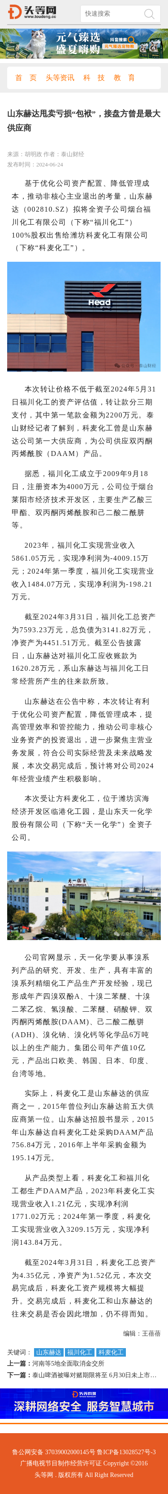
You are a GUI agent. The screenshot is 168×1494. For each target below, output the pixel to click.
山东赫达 (48, 1352)
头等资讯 (60, 77)
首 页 (26, 77)
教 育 (124, 77)
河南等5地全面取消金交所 (68, 1363)
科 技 (94, 77)
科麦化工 (111, 1352)
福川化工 (79, 1352)
